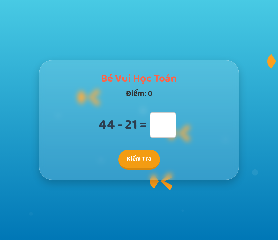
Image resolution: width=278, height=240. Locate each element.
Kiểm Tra (139, 159)
